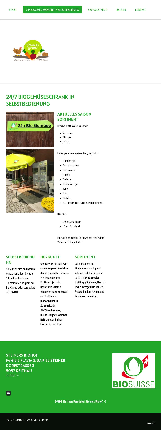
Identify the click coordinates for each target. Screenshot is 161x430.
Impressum (10, 419)
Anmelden (151, 423)
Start (13, 10)
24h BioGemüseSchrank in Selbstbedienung (52, 10)
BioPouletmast (97, 10)
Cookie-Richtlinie (33, 419)
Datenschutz (20, 419)
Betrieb (121, 10)
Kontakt (140, 10)
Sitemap (44, 419)
